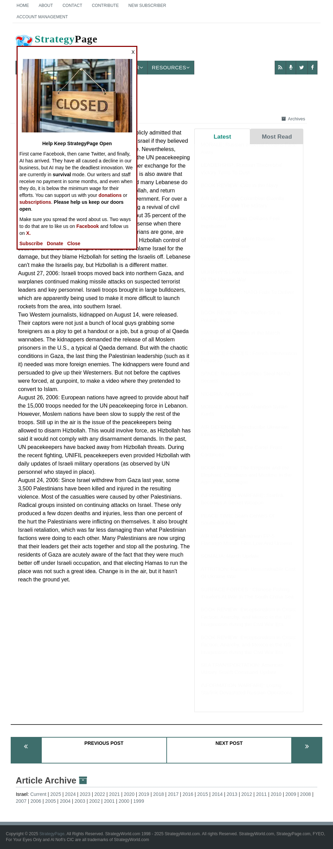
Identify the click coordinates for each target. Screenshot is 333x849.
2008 (305, 794)
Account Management (42, 16)
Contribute (105, 5)
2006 (35, 801)
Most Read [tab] (277, 136)
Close (73, 243)
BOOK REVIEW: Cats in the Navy (239, 192)
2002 (94, 801)
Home (23, 5)
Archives (293, 118)
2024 (70, 794)
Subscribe (31, 243)
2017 (173, 794)
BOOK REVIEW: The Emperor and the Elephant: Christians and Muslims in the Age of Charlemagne (246, 481)
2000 (124, 801)
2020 (129, 794)
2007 (21, 801)
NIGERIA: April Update (227, 400)
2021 (114, 794)
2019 (143, 794)
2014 (217, 794)
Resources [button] (171, 67)
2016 (188, 794)
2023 (85, 794)
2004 (65, 801)
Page (56, 44)
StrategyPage (52, 833)
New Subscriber (147, 5)
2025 (55, 794)
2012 (246, 794)
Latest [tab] (222, 136)
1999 (138, 801)
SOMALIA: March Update (230, 563)
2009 (290, 794)
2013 (232, 794)
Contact (72, 5)
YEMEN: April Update (225, 266)
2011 (261, 794)
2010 (276, 794)
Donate (55, 243)
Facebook (87, 226)
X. (28, 233)
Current (38, 794)
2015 (202, 794)
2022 (100, 794)
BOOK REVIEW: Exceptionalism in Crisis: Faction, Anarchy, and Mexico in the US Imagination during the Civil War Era (248, 623)
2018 (158, 794)
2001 (109, 801)
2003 (80, 801)
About (46, 5)
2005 (50, 801)
